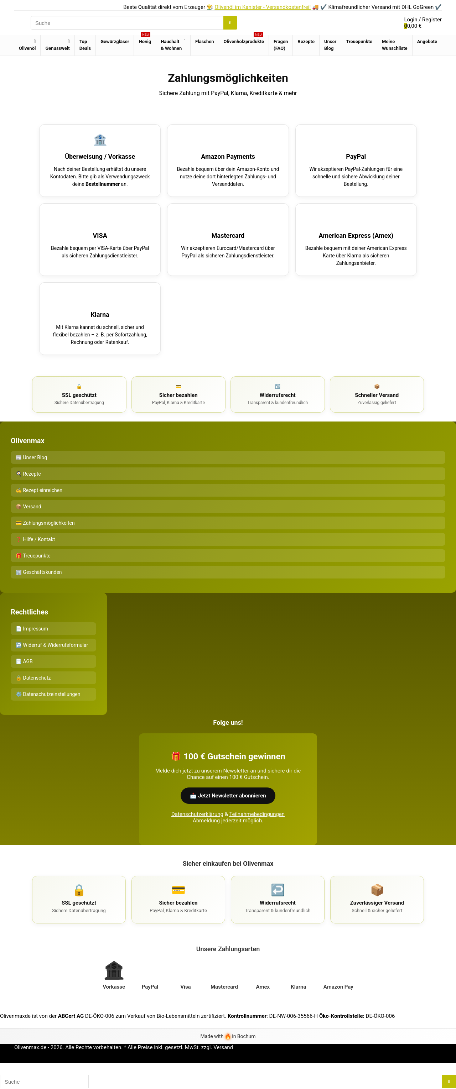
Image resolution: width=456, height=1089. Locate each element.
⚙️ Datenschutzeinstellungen (48, 694)
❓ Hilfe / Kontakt (35, 539)
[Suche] (230, 23)
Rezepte (306, 41)
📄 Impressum (32, 629)
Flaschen (204, 41)
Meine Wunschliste (395, 45)
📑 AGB (24, 661)
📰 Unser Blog (31, 457)
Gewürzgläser (114, 41)
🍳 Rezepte (28, 474)
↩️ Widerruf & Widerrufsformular (52, 645)
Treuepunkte (359, 41)
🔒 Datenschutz (33, 678)
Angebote (427, 41)
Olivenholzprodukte (244, 39)
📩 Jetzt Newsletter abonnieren (228, 795)
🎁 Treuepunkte (33, 556)
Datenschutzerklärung (197, 814)
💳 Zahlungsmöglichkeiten (45, 523)
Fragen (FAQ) (281, 45)
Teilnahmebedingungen (257, 814)
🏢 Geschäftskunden (39, 572)
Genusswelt (57, 48)
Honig (145, 39)
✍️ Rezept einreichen (39, 490)
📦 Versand (28, 506)
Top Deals (85, 45)
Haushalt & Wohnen (171, 45)
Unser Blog (330, 45)
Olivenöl (27, 48)
